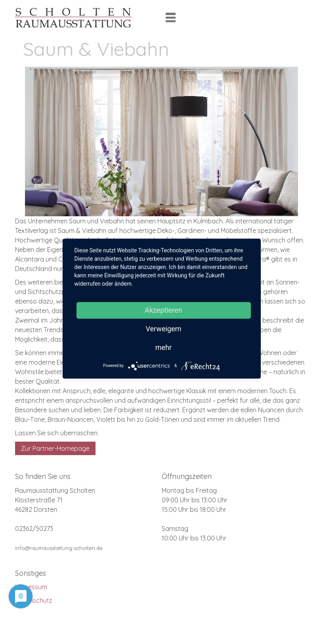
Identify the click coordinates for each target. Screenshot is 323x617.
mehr (163, 347)
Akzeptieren (163, 310)
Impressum (31, 587)
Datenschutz (33, 600)
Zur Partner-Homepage (55, 448)
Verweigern (163, 329)
